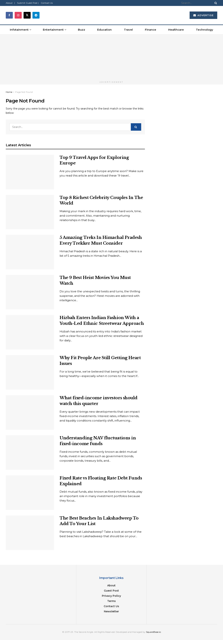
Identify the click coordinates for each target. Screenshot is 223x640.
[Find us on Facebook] (9, 15)
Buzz (81, 29)
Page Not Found (24, 92)
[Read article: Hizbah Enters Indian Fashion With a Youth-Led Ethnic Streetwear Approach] (30, 332)
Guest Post (111, 590)
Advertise (203, 15)
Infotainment (19, 29)
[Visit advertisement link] (111, 57)
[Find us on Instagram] (18, 15)
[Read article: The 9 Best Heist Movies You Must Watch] (30, 292)
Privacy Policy (111, 595)
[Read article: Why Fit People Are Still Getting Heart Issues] (30, 372)
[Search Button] (215, 3)
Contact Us (47, 2)
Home (9, 92)
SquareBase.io (153, 632)
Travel (128, 29)
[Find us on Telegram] (36, 15)
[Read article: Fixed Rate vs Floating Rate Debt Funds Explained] (30, 492)
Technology (204, 29)
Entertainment (53, 29)
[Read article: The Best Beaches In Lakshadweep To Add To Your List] (30, 532)
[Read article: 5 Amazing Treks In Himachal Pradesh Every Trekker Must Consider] (30, 252)
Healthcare (176, 29)
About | (10, 2)
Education (104, 29)
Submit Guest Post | (28, 2)
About (111, 585)
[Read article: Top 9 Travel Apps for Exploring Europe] (30, 172)
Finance (150, 29)
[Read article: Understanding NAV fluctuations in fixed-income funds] (30, 452)
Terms (111, 601)
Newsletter (111, 611)
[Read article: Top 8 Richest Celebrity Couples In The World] (30, 212)
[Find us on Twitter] (27, 15)
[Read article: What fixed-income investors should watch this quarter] (30, 412)
